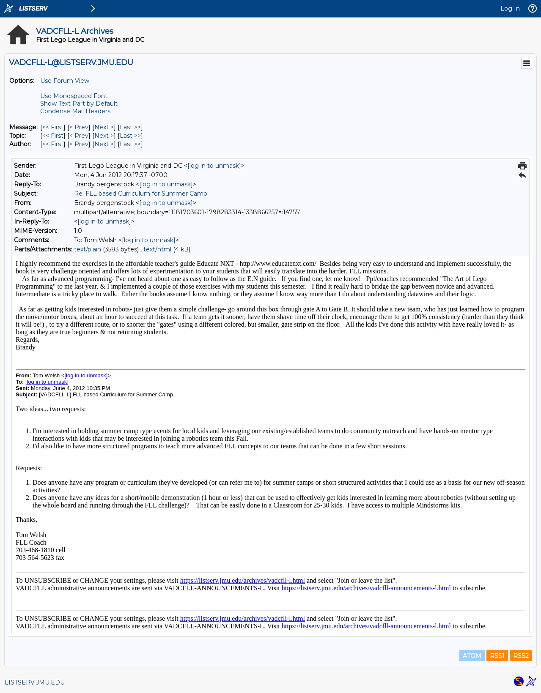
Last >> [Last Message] (130, 127)
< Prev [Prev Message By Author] (78, 144)
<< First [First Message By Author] (52, 144)
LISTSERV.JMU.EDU (35, 682)
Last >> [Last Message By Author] (130, 144)
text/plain (87, 249)
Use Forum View (64, 81)
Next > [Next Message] (104, 127)
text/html (157, 249)
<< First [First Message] (52, 127)
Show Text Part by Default (79, 103)
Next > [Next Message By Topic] (104, 135)
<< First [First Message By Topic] (52, 135)
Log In (510, 8)
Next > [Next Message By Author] (104, 144)
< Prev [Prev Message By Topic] (78, 135)
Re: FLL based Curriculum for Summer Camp (140, 193)
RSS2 (521, 656)
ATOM (472, 656)
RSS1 (497, 656)
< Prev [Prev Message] (78, 127)
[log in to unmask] (214, 165)
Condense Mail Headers (75, 111)
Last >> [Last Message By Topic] (130, 135)
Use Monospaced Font (73, 96)
